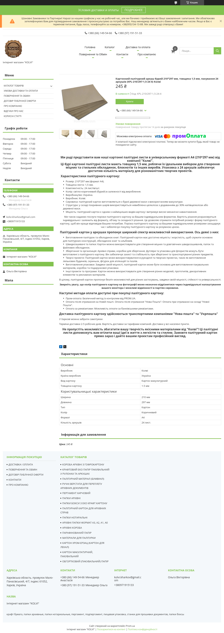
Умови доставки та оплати (21, 90)
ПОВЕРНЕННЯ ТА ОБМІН (22, 469)
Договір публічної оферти (20, 101)
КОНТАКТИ (14, 479)
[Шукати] (217, 50)
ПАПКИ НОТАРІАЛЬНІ (74, 517)
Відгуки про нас (13, 111)
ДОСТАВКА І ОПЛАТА (20, 464)
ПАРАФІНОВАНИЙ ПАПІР (76, 532)
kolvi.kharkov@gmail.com (20, 216)
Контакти (122, 54)
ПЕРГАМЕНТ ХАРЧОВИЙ (76, 493)
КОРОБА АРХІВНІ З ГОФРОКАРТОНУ (83, 464)
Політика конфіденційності (142, 629)
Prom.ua (130, 626)
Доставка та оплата (138, 47)
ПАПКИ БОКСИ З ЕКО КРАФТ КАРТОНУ (84, 503)
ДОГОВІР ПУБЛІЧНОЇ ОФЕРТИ (25, 474)
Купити (129, 101)
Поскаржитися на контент (111, 629)
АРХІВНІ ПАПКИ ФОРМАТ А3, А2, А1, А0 (85, 522)
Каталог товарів (14, 85)
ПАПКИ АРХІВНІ (71, 498)
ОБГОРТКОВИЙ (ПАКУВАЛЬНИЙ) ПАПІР (85, 561)
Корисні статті (12, 116)
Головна (90, 47)
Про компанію (147, 54)
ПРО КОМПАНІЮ (18, 484)
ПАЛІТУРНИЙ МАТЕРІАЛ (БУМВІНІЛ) (83, 478)
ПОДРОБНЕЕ (134, 10)
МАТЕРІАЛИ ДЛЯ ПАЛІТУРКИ (78, 538)
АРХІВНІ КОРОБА (72, 527)
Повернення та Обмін (93, 54)
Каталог (110, 47)
